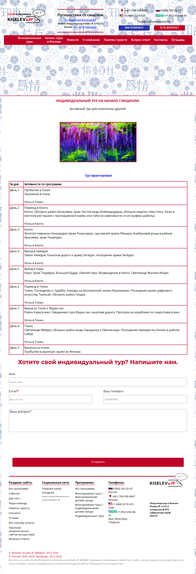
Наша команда (18, 503)
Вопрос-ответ (140, 40)
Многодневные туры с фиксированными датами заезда (89, 497)
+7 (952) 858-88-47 (171, 15)
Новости (73, 40)
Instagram (56, 496)
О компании (91, 40)
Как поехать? (134, 27)
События (14, 493)
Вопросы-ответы (19, 539)
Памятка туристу (115, 40)
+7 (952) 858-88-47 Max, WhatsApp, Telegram (122, 517)
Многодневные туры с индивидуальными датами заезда (89, 508)
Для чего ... (16, 498)
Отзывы (178, 40)
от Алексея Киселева (80, 20)
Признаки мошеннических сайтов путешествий (21, 531)
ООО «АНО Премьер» (85, 27)
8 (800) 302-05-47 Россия (120, 490)
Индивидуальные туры (89, 516)
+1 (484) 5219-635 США (121, 505)
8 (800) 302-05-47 (168, 10)
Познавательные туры (29, 40)
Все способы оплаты (21, 522)
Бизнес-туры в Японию (54, 40)
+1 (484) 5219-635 (133, 15)
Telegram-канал (51, 488)
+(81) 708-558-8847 (134, 10)
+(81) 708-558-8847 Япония (121, 498)
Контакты (161, 40)
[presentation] (98, 444)
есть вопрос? (169, 27)
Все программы (18, 488)
